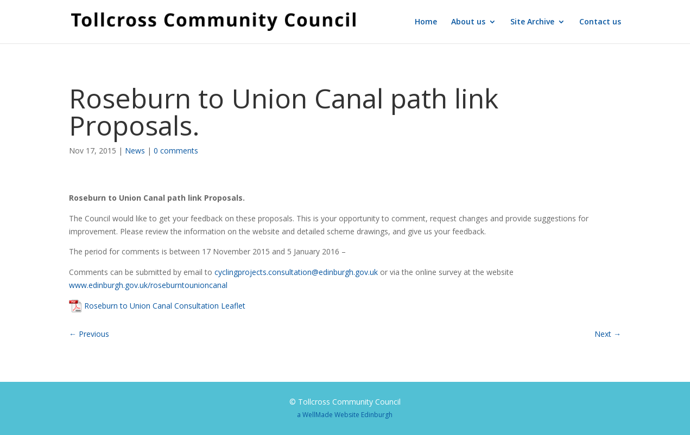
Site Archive (532, 22)
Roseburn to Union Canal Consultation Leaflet (164, 305)
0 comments (176, 150)
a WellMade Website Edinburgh (345, 414)
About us (468, 22)
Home (426, 22)
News (135, 150)
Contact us (600, 22)
